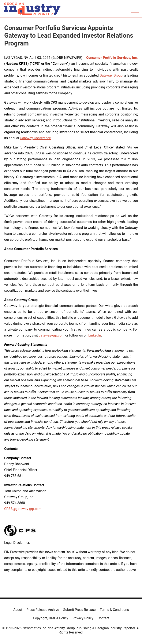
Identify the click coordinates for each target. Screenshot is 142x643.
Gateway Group (111, 75)
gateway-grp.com (51, 335)
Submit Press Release (79, 610)
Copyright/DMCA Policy (50, 618)
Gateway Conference (35, 138)
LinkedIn (94, 335)
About (17, 610)
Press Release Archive (42, 610)
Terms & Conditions (114, 610)
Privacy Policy (82, 618)
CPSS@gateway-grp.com (22, 509)
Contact (103, 618)
